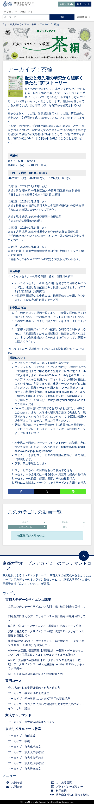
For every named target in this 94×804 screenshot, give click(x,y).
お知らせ (26, 11)
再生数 (73, 522)
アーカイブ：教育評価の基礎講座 (28, 693)
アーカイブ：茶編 (19, 741)
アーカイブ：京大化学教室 (24, 746)
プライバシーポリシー (67, 786)
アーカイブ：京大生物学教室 (26, 757)
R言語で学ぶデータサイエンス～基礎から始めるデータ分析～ (46, 625)
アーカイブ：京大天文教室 (24, 768)
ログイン (83, 4)
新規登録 (66, 4)
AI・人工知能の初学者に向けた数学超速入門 (35, 673)
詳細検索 (83, 17)
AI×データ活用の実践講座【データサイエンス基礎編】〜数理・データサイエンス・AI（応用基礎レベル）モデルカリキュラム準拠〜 (46, 664)
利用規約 (59, 790)
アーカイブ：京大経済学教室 (26, 763)
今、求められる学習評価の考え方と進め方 (34, 687)
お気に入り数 (32, 526)
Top (5, 24)
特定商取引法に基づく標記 (70, 794)
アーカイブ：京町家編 (21, 735)
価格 (74, 526)
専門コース (13, 681)
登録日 (33, 522)
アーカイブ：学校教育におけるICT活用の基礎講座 (39, 698)
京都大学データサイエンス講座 (28, 600)
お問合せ (15, 786)
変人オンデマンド (18, 715)
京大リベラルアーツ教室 (23, 24)
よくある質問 (62, 782)
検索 (62, 17)
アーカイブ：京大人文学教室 (26, 752)
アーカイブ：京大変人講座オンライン (31, 722)
